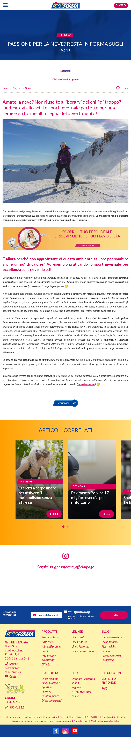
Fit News (26, 87)
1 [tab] (63, 526)
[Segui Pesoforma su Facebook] (56, 731)
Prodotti (49, 631)
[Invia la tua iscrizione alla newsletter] (114, 615)
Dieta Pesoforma (86, 384)
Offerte (46, 664)
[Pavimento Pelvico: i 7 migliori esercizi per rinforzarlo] (92, 479)
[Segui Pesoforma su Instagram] (65, 731)
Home (6, 87)
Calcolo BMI (111, 673)
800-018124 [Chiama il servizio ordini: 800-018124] (17, 707)
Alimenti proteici (51, 646)
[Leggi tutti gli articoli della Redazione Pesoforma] (65, 73)
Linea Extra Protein (83, 651)
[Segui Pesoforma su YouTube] (75, 731)
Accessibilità (66, 716)
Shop (75, 673)
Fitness (105, 651)
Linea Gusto (78, 637)
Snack (45, 651)
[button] (65, 403)
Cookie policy (50, 716)
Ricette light (108, 646)
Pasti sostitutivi (50, 637)
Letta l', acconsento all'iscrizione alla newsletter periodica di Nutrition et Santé (79, 614)
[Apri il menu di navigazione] (5, 5)
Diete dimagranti (52, 700)
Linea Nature (79, 642)
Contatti (14, 676)
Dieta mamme (50, 678)
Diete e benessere (111, 637)
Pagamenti (78, 687)
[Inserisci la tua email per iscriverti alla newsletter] (46, 615)
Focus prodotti (109, 642)
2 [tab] (68, 526)
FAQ (104, 688)
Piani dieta (50, 673)
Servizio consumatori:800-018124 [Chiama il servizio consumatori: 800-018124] (13, 668)
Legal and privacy (31, 716)
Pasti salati (48, 642)
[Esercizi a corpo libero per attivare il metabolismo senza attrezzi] (39, 479)
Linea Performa (80, 646)
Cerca (121, 5)
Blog (15, 87)
